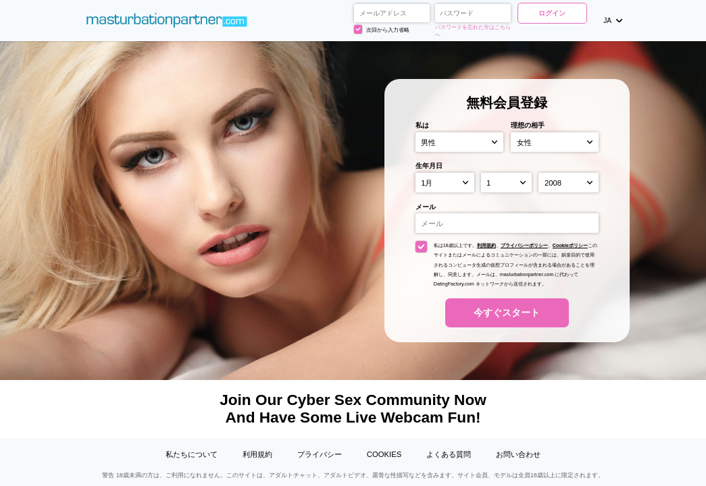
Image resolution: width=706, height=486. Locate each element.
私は (422, 125)
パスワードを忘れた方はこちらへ (473, 31)
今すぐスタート (507, 313)
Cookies (384, 454)
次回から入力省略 (381, 29)
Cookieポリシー (570, 245)
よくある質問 (448, 454)
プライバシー (319, 454)
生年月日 (429, 165)
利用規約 (486, 245)
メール (425, 207)
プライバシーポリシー (524, 245)
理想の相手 (528, 125)
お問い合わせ (518, 454)
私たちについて (192, 454)
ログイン (551, 13)
